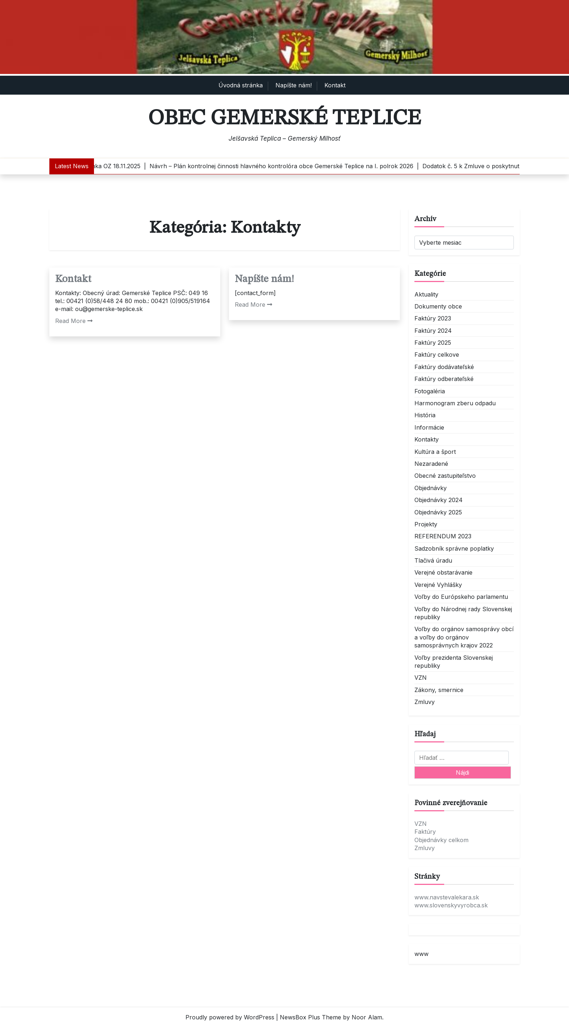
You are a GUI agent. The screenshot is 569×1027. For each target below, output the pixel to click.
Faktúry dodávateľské (444, 366)
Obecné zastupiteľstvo (445, 475)
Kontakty (426, 439)
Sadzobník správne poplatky (454, 548)
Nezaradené (431, 463)
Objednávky (430, 488)
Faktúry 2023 (432, 318)
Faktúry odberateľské (444, 378)
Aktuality (426, 294)
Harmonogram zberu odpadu (455, 403)
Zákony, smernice (438, 689)
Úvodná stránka (240, 85)
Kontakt (334, 85)
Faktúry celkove (436, 354)
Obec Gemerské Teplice (284, 118)
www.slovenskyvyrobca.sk (451, 905)
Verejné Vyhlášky (438, 584)
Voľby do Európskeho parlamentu (461, 596)
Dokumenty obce (438, 306)
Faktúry (425, 831)
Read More (74, 320)
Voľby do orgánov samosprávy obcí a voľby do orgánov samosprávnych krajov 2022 (463, 637)
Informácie (429, 427)
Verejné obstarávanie (443, 572)
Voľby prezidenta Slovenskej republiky (453, 661)
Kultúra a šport (435, 451)
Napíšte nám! (293, 85)
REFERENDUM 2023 (442, 536)
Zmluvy (424, 701)
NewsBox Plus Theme (310, 1017)
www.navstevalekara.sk (446, 897)
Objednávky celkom (441, 840)
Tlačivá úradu (433, 560)
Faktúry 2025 (432, 342)
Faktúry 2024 (433, 330)
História (424, 415)
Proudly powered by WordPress (229, 1017)
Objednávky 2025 (438, 512)
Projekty (425, 524)
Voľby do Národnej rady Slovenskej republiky (463, 613)
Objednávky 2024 (438, 500)
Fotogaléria (429, 391)
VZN (420, 677)
